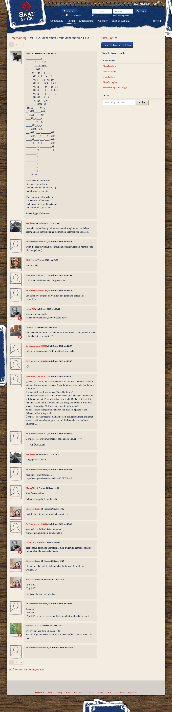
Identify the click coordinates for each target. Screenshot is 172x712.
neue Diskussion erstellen (117, 45)
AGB (109, 692)
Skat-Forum (109, 38)
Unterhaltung (18, 38)
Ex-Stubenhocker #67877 (36, 242)
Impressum (132, 692)
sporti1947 (30, 223)
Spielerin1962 (31, 626)
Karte (68, 692)
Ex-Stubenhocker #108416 (37, 647)
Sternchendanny (33, 509)
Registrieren (69, 11)
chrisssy (29, 327)
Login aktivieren (73, 15)
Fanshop (58, 692)
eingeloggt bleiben (100, 16)
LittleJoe (29, 260)
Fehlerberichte (109, 71)
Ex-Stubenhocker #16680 (36, 346)
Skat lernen (78, 692)
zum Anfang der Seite (34, 669)
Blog (50, 692)
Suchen (142, 102)
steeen (28, 53)
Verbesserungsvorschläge (115, 87)
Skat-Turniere (109, 66)
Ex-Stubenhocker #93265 (36, 290)
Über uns (90, 692)
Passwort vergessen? (121, 16)
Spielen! (157, 20)
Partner (100, 692)
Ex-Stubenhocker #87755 (36, 275)
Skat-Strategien (110, 82)
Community (56, 20)
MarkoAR (30, 488)
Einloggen (141, 11)
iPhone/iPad (39, 692)
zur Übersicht (15, 669)
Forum (71, 20)
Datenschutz (120, 692)
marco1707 (30, 309)
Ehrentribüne (86, 20)
